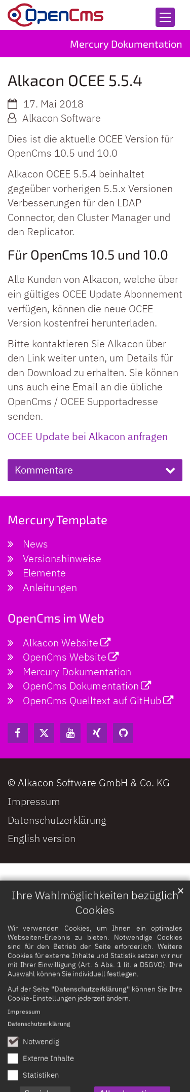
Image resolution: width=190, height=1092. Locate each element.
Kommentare (44, 470)
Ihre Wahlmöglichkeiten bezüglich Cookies (95, 940)
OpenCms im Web (56, 617)
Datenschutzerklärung (39, 1062)
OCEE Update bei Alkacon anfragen (88, 436)
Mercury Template (57, 519)
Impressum (24, 1049)
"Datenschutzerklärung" (90, 1027)
